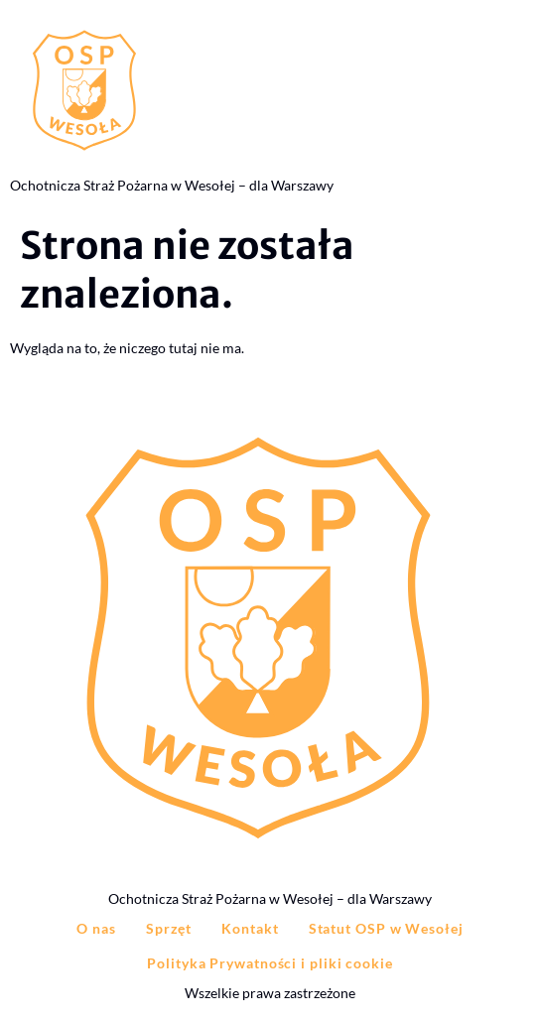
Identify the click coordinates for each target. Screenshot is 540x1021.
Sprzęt (169, 928)
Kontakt (249, 928)
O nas (96, 928)
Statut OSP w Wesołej (386, 928)
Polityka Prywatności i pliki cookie (270, 963)
